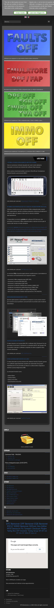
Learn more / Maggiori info (37, 13)
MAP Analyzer (10, 503)
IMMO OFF (34, 533)
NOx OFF (21, 533)
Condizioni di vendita (12, 601)
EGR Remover (41, 523)
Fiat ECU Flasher (25, 418)
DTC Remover (10, 485)
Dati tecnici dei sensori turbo (14, 514)
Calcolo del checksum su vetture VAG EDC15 (16, 341)
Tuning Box (11, 531)
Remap (35, 531)
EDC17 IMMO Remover (13, 494)
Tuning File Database (13, 593)
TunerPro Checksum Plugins (14, 491)
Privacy (8, 603)
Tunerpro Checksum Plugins (35, 528)
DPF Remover (10, 487)
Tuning (30, 531)
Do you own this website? (18, 549)
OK (40, 549)
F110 (9, 464)
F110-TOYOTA (11, 468)
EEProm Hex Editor (12, 493)
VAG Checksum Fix (26, 353)
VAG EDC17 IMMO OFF (12, 476)
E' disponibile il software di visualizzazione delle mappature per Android (21, 162)
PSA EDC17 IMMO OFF (12, 478)
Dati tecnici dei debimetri (13, 512)
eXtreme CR (11, 456)
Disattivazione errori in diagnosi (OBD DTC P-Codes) (17, 297)
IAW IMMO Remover (12, 489)
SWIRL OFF (27, 533)
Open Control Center (12, 498)
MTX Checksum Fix (15, 528)
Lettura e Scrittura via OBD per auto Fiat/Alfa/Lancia (18, 359)
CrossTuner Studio (12, 500)
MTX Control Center (12, 496)
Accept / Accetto (20, 13)
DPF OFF (41, 531)
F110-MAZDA (11, 466)
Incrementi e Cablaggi (14, 460)
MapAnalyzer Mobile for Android (30, 201)
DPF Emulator (21, 531)
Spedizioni (9, 599)
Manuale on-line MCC (12, 511)
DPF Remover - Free (26, 269)
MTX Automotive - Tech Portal (16, 595)
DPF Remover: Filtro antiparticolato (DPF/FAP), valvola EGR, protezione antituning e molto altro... (27, 207)
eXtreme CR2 (11, 458)
